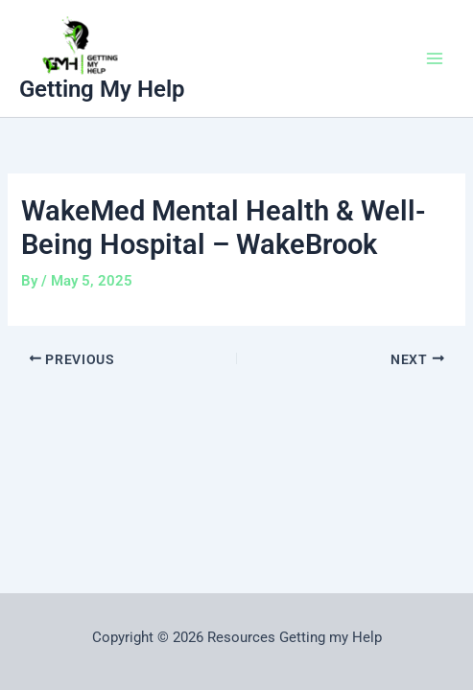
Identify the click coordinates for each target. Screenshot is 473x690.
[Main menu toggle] (434, 58)
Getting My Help (102, 89)
